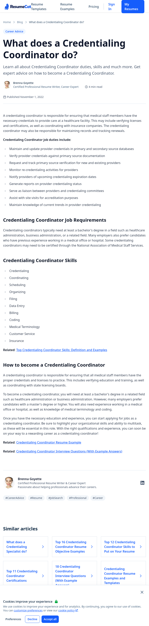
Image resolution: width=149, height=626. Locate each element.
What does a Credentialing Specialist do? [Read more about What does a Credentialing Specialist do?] (25, 547)
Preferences (13, 619)
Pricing (94, 6)
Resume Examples (67, 6)
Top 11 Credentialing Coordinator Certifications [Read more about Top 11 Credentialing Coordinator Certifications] (25, 576)
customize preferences (28, 610)
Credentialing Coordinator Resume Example (48, 442)
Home (7, 22)
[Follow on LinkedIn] (142, 482)
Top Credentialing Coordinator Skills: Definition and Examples (61, 350)
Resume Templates (38, 6)
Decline (32, 619)
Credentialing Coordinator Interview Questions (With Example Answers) (69, 451)
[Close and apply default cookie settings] (142, 592)
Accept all (50, 619)
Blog (20, 22)
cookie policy (68, 610)
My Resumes (131, 6)
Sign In (111, 6)
